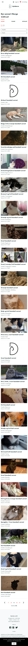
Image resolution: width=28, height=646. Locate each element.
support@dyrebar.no (15, 621)
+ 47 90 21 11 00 (15, 619)
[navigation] (14, 30)
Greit (14, 643)
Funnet (13, 21)
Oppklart (24, 21)
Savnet (2, 21)
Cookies (14, 631)
